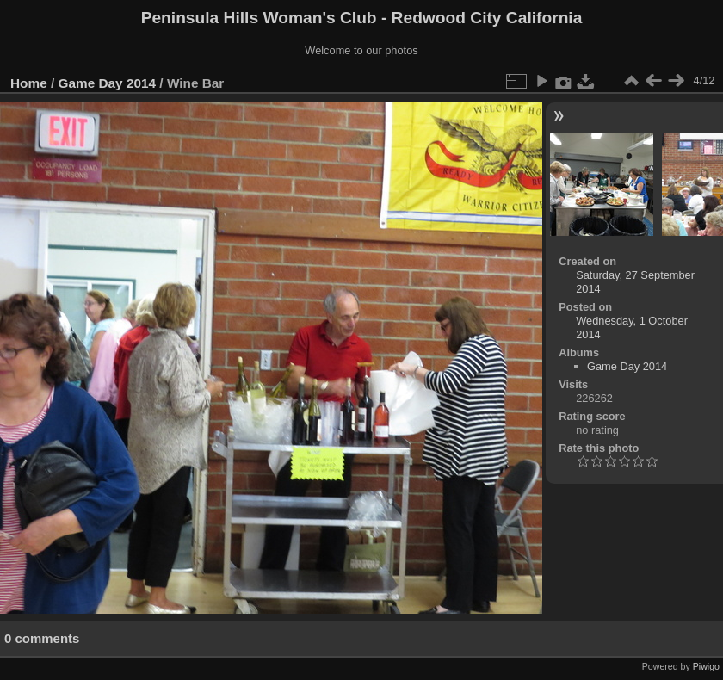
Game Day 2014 (108, 83)
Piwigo (706, 666)
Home (28, 83)
